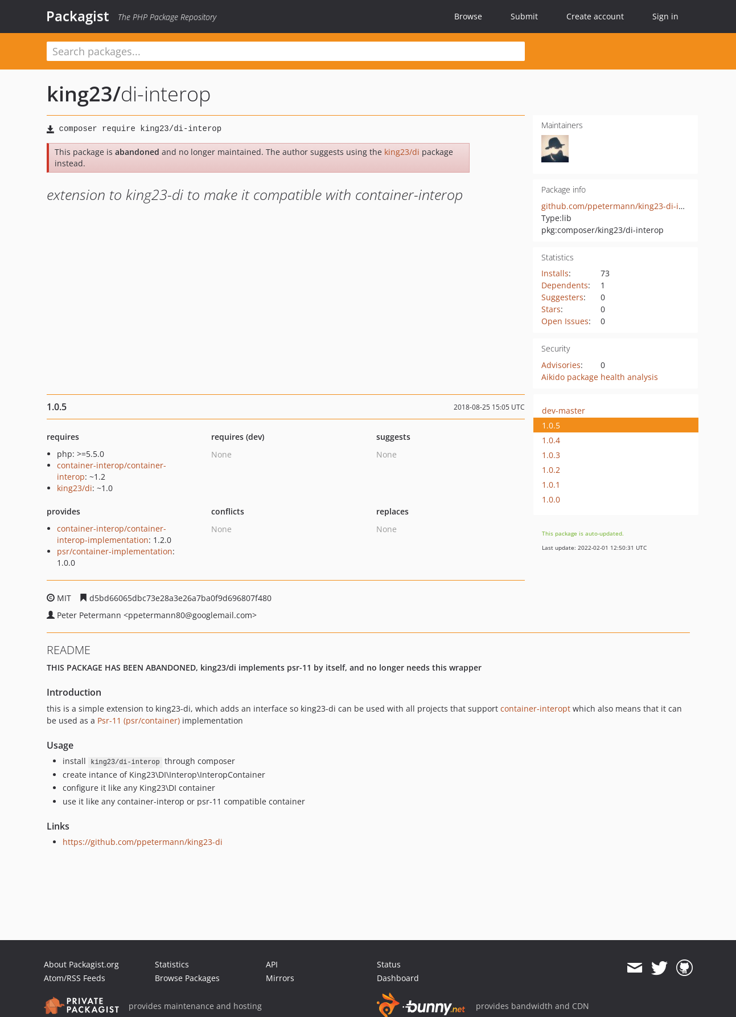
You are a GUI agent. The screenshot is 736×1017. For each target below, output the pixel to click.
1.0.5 (551, 425)
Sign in (665, 16)
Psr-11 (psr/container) (138, 720)
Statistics (172, 964)
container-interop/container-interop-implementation (111, 534)
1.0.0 (551, 499)
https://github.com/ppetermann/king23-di (143, 841)
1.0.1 (551, 484)
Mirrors (280, 978)
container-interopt (535, 708)
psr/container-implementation (114, 551)
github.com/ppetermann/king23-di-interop (622, 206)
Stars (551, 309)
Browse (468, 16)
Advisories (561, 365)
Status (389, 964)
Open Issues (565, 321)
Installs (555, 273)
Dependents (564, 285)
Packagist (77, 16)
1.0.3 (551, 455)
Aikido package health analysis (599, 376)
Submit (524, 16)
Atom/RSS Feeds (74, 978)
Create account (595, 16)
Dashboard (398, 978)
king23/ (84, 94)
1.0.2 (551, 469)
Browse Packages (187, 978)
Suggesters (562, 297)
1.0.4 (551, 440)
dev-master (563, 410)
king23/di (402, 151)
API (272, 964)
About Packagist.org (81, 964)
